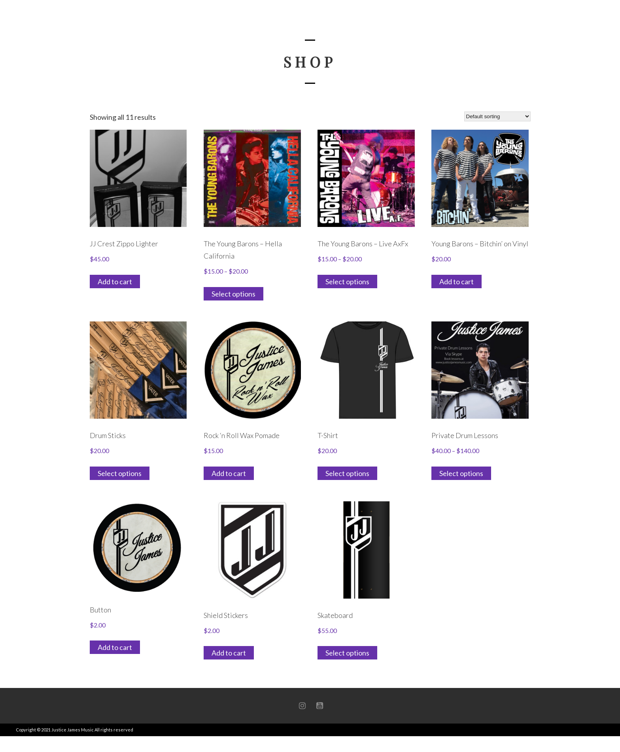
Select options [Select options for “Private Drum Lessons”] (461, 473)
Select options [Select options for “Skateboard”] (347, 652)
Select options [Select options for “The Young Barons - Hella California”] (233, 293)
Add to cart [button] (115, 281)
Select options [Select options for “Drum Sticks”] (120, 473)
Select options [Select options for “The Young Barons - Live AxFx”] (347, 281)
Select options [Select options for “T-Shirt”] (347, 473)
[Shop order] (497, 116)
